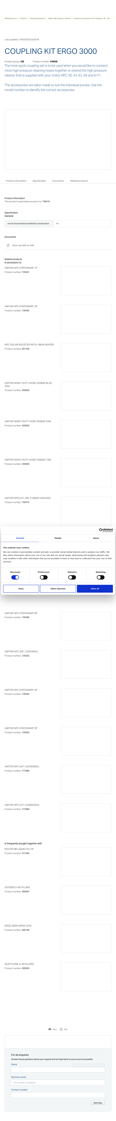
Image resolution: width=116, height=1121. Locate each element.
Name (14, 1064)
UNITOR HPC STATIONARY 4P (21, 689)
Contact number (19, 1089)
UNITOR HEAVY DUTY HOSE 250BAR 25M (28, 421)
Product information (16, 180)
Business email (18, 1077)
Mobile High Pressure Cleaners (59, 18)
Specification (39, 180)
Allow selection (58, 588)
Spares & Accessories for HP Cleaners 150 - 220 (92, 18)
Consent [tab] (20, 538)
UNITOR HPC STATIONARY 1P (21, 267)
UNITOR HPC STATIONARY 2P (21, 306)
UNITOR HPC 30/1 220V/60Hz (21, 651)
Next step (98, 1103)
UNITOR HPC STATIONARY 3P (21, 728)
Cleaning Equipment (37, 18)
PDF (66, 1029)
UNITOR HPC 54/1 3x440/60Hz (22, 766)
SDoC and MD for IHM (20, 245)
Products (23, 18)
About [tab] (96, 538)
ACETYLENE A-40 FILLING (19, 964)
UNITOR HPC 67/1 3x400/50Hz (22, 804)
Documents (58, 180)
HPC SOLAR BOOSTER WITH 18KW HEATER (29, 344)
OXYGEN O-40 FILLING (17, 887)
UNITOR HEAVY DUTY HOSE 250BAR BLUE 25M (28, 385)
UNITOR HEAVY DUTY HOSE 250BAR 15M (28, 459)
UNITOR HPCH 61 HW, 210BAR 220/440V (28, 498)
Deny (21, 588)
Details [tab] (58, 538)
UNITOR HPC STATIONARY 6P (21, 613)
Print (54, 1029)
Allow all (95, 588)
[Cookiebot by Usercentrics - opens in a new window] (101, 530)
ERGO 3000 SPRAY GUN (18, 925)
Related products (79, 180)
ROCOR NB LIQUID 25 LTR (19, 849)
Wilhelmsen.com (11, 18)
